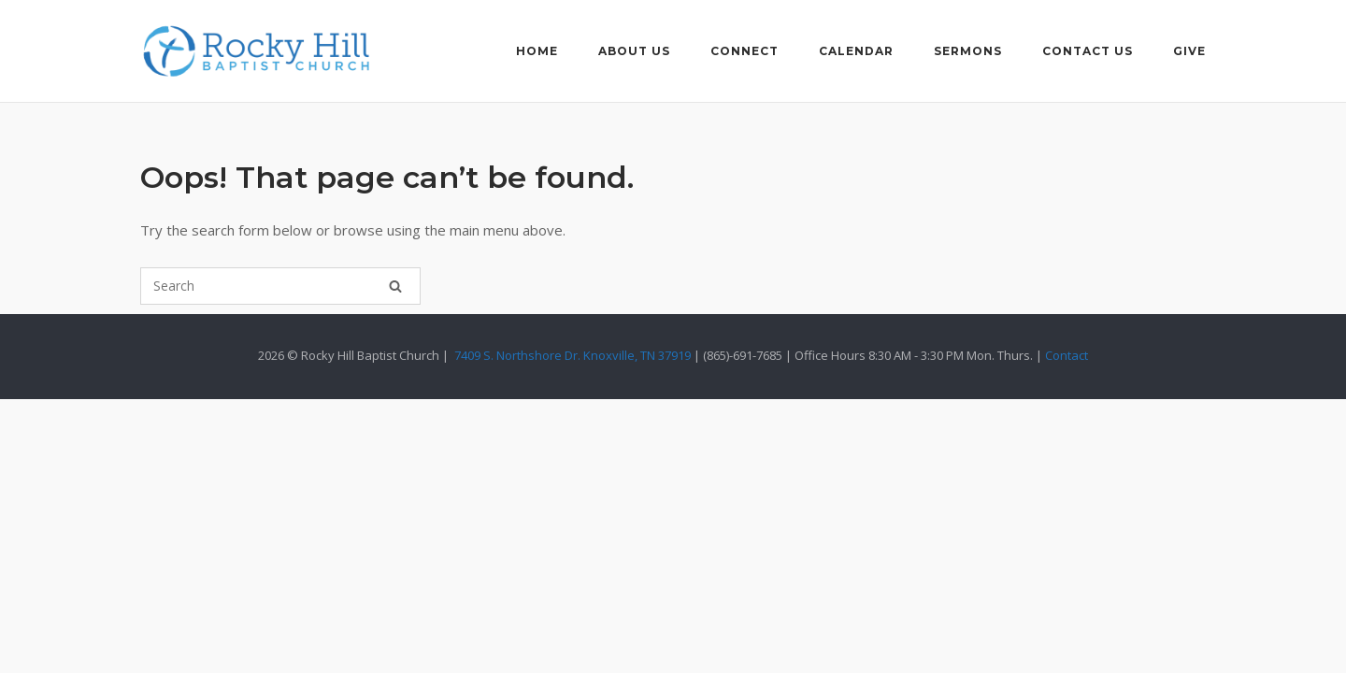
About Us (634, 51)
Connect (744, 51)
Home (537, 51)
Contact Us (1087, 51)
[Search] (395, 286)
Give (1189, 51)
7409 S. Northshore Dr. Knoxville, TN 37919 (572, 355)
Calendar (856, 51)
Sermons (968, 51)
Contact (1066, 355)
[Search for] (280, 286)
